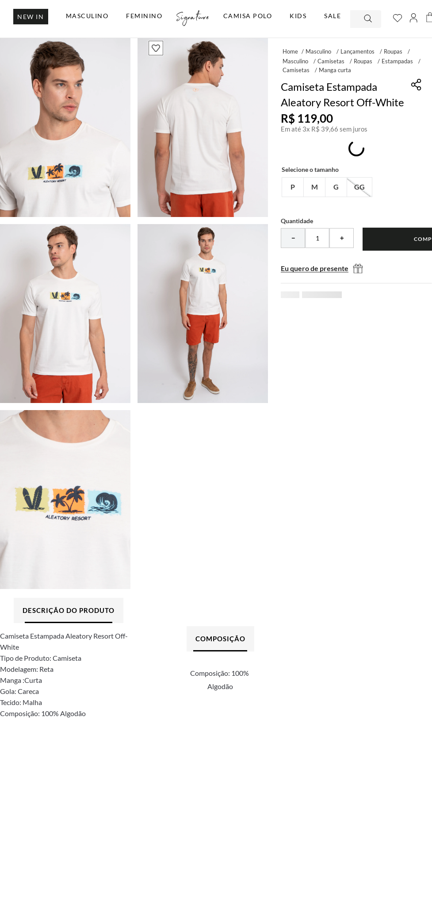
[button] (293, 187)
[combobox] (366, 19)
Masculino (318, 51)
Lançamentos (357, 51)
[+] (341, 238)
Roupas (393, 51)
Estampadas (397, 61)
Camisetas (330, 61)
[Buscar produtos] (368, 19)
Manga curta (335, 70)
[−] (293, 238)
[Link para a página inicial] (290, 51)
